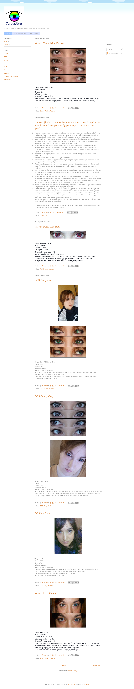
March (6, 45)
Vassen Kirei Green (45, 593)
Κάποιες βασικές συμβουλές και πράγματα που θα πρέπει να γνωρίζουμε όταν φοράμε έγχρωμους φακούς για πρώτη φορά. (67, 125)
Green (46, 389)
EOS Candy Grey (44, 396)
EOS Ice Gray (42, 513)
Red (41, 269)
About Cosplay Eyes (20, 33)
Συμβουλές (43, 215)
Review (47, 111)
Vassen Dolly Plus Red (47, 226)
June (5, 41)
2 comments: (59, 212)
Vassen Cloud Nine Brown (49, 43)
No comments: (60, 108)
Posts (109, 50)
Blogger (86, 684)
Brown (42, 111)
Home (8, 33)
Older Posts (96, 665)
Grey (45, 506)
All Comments (112, 53)
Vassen (52, 111)
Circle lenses (34, 33)
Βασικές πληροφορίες (11, 76)
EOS (41, 389)
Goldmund (71, 684)
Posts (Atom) (72, 671)
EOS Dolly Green (44, 280)
